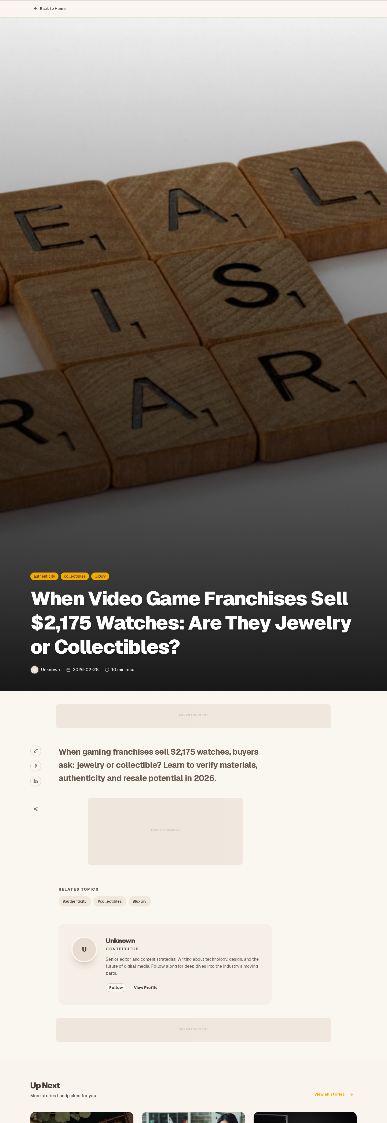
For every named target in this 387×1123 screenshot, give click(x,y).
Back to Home (50, 8)
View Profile (146, 987)
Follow (116, 987)
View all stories (333, 1094)
